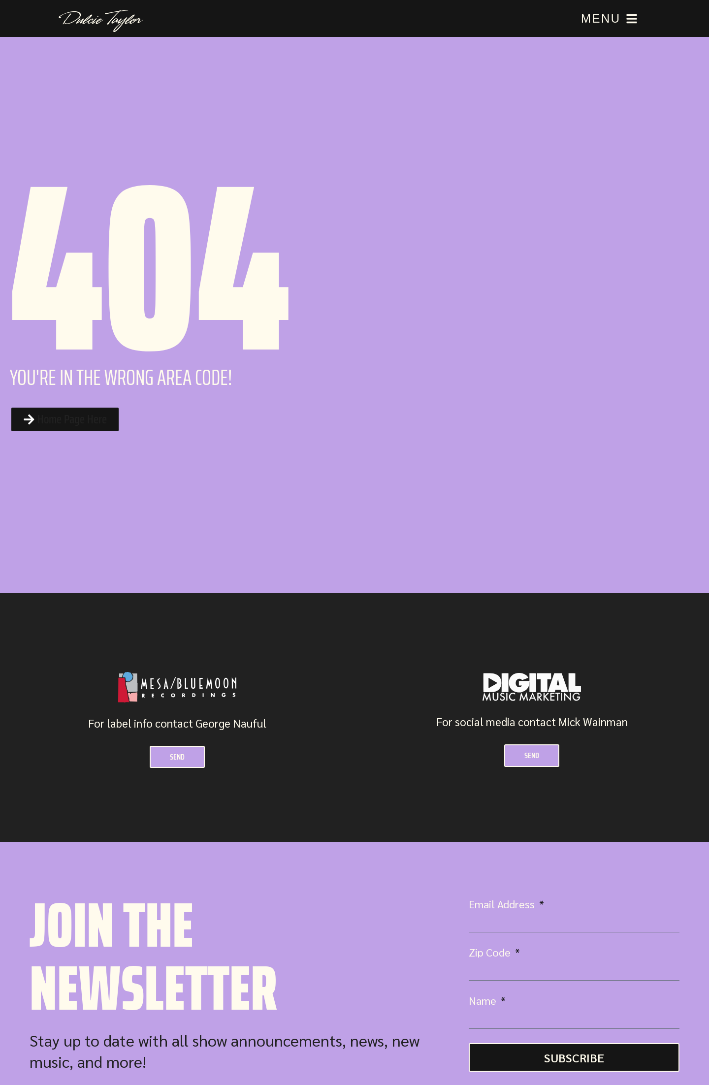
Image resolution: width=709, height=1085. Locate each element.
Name (484, 1002)
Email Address (503, 906)
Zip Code (491, 954)
